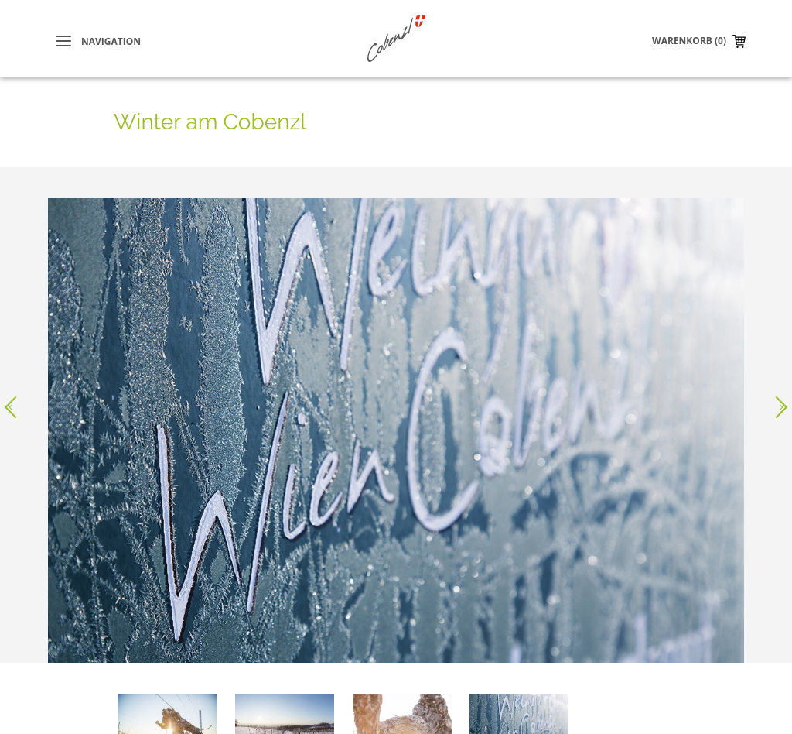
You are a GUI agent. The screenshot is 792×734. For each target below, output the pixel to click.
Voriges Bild (15, 397)
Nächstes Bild (776, 397)
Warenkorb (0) (689, 40)
